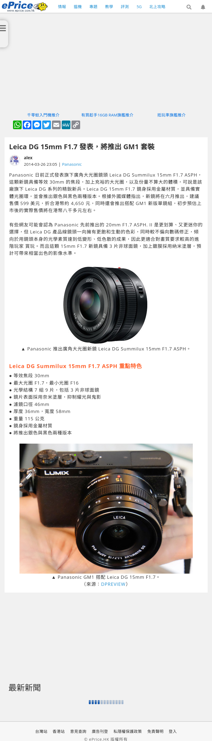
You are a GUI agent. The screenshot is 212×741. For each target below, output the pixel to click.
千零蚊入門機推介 (43, 115)
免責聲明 (155, 731)
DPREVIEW (113, 584)
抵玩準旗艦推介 (171, 115)
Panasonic (72, 164)
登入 (173, 731)
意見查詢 (78, 731)
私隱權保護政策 (127, 731)
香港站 (59, 731)
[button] (189, 7)
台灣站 (41, 731)
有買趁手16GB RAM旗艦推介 (107, 115)
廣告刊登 (100, 731)
